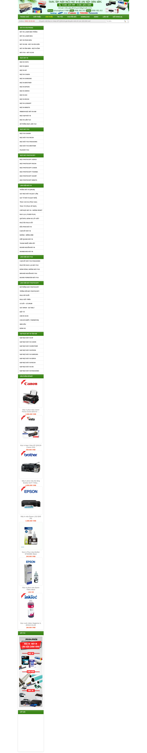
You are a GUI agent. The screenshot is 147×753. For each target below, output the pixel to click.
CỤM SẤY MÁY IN (25, 231)
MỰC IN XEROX (24, 91)
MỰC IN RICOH (24, 99)
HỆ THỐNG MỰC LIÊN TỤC (28, 124)
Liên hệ (105, 17)
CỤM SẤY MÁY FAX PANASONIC (30, 261)
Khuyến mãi (71, 17)
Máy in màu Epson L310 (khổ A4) (31, 517)
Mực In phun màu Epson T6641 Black (30, 588)
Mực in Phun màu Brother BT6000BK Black (31, 553)
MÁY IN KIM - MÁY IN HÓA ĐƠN (30, 44)
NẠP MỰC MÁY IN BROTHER (29, 346)
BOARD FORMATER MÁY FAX (29, 277)
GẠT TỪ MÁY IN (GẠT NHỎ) (28, 198)
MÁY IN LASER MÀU (26, 36)
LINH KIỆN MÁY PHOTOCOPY (29, 283)
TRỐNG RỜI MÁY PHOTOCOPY (29, 291)
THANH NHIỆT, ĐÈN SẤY (27, 243)
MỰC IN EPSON (24, 87)
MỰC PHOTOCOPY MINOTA (28, 180)
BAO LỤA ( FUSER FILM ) (28, 214)
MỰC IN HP (23, 70)
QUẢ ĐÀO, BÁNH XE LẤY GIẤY (29, 218)
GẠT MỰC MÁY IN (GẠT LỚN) (29, 194)
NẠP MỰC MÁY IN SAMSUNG (29, 354)
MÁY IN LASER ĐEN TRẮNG (28, 32)
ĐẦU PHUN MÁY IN (26, 227)
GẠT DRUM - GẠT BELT (27, 308)
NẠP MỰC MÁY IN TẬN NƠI (28, 334)
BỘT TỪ (22, 312)
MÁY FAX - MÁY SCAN (27, 52)
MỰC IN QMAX (24, 66)
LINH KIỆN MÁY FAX (26, 257)
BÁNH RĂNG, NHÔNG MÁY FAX (30, 269)
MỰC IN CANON (25, 74)
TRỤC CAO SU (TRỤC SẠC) (28, 202)
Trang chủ (24, 17)
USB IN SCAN (24, 316)
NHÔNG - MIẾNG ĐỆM (26, 235)
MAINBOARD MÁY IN (26, 251)
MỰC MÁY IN (24, 58)
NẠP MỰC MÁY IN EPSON (28, 350)
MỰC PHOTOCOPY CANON (28, 168)
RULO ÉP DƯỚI (24, 295)
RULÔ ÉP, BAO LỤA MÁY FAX (29, 265)
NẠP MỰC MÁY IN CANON (28, 342)
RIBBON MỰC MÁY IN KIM (28, 111)
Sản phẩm (49, 17)
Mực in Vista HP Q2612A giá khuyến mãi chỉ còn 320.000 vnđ (69, 21)
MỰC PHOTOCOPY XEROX (28, 159)
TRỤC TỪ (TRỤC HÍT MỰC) (28, 206)
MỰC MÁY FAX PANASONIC (28, 142)
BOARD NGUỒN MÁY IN (27, 247)
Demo (96, 17)
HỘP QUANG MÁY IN (26, 239)
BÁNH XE (23, 328)
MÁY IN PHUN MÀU (26, 40)
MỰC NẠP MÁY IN (25, 116)
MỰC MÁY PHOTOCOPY (27, 155)
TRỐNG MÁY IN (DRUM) (27, 189)
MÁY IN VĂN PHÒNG (26, 28)
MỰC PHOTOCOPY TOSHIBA (29, 172)
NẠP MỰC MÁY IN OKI (27, 367)
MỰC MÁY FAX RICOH (27, 137)
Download (85, 17)
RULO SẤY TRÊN (25, 299)
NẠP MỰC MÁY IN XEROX (28, 358)
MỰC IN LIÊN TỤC (25, 120)
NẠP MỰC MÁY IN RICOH (28, 362)
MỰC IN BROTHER (25, 82)
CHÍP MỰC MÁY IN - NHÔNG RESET (31, 210)
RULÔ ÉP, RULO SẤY (26, 222)
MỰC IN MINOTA (25, 107)
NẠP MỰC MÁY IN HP (26, 338)
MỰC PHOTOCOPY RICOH (28, 163)
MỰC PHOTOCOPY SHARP (28, 176)
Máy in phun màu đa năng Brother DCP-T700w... (31, 482)
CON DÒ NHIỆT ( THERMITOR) (29, 320)
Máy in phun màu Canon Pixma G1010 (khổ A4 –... (31, 411)
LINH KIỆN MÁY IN (26, 185)
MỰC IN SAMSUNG (26, 78)
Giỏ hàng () (117, 17)
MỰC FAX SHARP (25, 133)
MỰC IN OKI (23, 95)
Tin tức (60, 17)
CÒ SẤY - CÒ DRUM (26, 303)
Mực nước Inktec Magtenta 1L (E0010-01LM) (30, 624)
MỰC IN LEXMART (25, 103)
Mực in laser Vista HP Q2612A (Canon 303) (30, 446)
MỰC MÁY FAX (24, 129)
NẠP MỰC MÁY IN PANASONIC (29, 371)
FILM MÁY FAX (24, 150)
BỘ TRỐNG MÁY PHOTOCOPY (29, 287)
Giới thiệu (37, 17)
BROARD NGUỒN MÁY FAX (28, 273)
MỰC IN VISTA (24, 62)
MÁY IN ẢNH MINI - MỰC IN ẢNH (30, 48)
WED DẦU (23, 324)
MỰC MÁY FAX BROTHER (28, 146)
